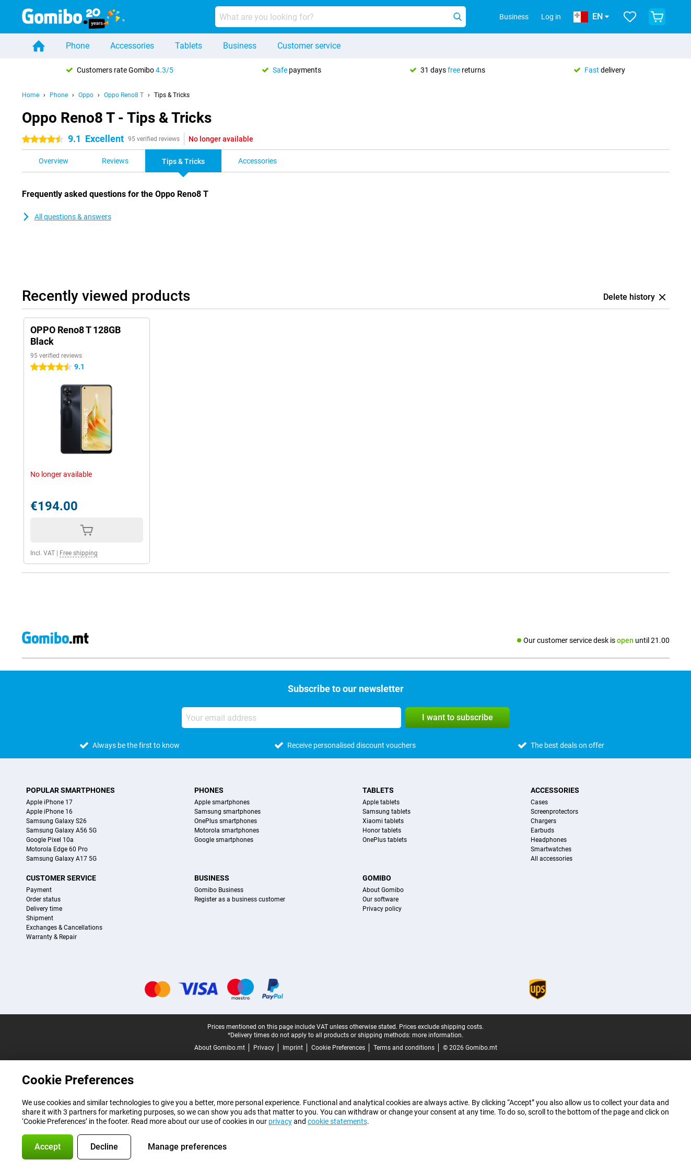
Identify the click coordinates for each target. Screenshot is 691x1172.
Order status (43, 899)
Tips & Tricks (172, 95)
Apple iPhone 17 (49, 802)
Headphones (549, 839)
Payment (39, 890)
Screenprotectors (554, 811)
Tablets (188, 46)
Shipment (39, 918)
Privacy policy (382, 908)
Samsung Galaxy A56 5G (61, 830)
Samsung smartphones (227, 811)
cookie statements (337, 1121)
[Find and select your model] (340, 16)
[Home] (38, 45)
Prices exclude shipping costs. (441, 1026)
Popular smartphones (70, 790)
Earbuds (542, 830)
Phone (77, 46)
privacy (280, 1121)
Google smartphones (223, 839)
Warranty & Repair (51, 937)
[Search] (457, 16)
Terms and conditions (404, 1047)
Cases (539, 802)
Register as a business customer (239, 899)
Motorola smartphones (226, 830)
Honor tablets (381, 830)
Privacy (263, 1047)
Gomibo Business (218, 890)
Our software (380, 899)
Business (239, 46)
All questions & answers (66, 217)
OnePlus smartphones (225, 821)
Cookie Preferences (338, 1047)
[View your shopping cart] (657, 16)
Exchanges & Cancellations (64, 927)
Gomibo (376, 878)
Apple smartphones (222, 802)
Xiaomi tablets (383, 821)
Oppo (85, 95)
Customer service (309, 46)
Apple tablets (381, 802)
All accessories (551, 858)
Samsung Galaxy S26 (56, 821)
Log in (551, 17)
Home (30, 95)
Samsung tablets (386, 811)
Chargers (543, 821)
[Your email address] (291, 717)
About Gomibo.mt (219, 1047)
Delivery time (44, 908)
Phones (209, 790)
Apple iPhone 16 (49, 811)
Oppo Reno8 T (124, 95)
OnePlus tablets (384, 839)
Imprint (293, 1047)
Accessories (132, 46)
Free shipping (79, 553)
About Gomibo (383, 890)
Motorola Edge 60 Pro (57, 849)
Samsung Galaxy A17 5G (61, 858)
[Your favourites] (629, 16)
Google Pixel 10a (50, 839)
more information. (437, 1035)
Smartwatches (551, 849)
